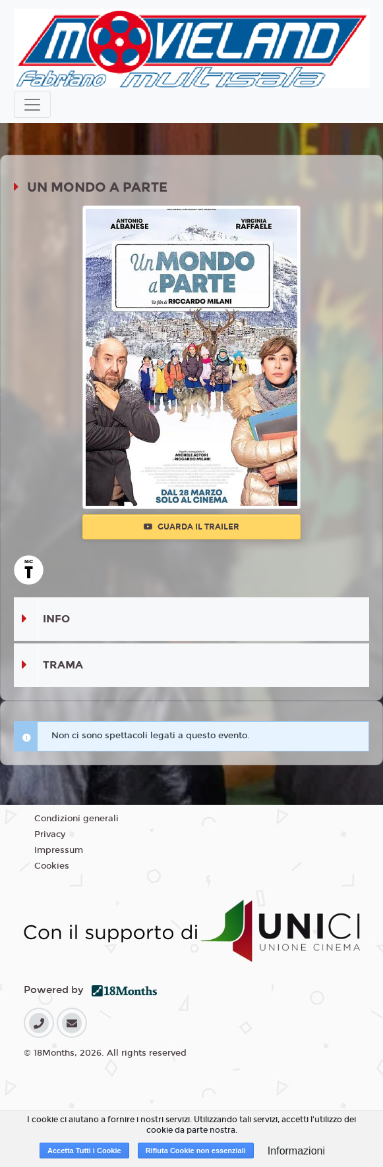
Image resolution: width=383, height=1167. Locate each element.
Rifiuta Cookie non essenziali (196, 1150)
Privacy (49, 834)
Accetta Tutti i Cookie (84, 1150)
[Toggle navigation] (32, 105)
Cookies (51, 866)
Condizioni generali (76, 818)
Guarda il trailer (191, 526)
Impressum (58, 850)
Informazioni (296, 1150)
